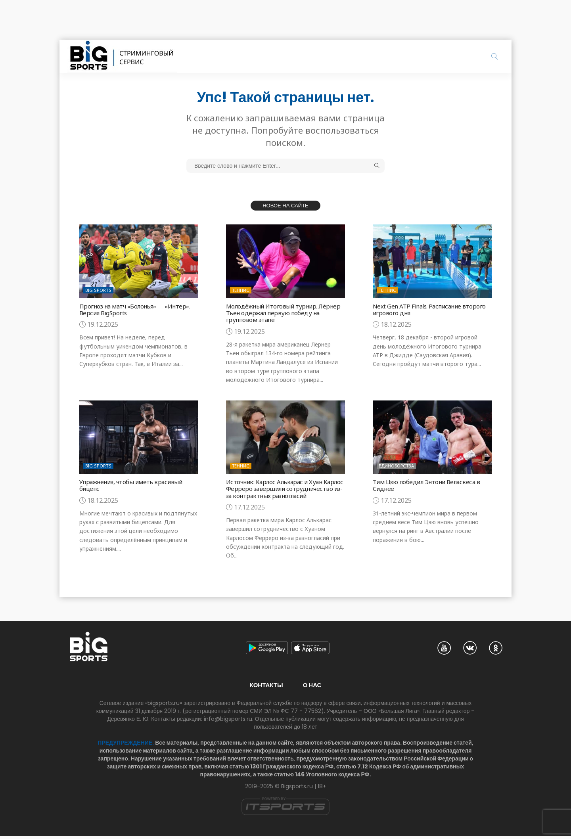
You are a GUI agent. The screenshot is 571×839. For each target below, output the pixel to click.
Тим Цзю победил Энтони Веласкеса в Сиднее (429, 483)
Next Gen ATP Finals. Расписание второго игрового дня (431, 309)
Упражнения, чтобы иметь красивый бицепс (133, 483)
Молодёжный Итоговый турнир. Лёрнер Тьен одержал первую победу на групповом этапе (281, 312)
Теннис (240, 290)
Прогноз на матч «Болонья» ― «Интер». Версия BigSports (136, 309)
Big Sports (98, 290)
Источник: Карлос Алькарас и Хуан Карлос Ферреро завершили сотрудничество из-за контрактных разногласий (278, 490)
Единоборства (396, 464)
